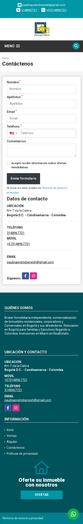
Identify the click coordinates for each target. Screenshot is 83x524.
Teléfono (14, 126)
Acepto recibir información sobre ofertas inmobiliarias (38, 165)
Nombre (14, 82)
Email (12, 112)
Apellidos (15, 97)
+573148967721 (56, 10)
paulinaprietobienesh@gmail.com (30, 262)
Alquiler (12, 441)
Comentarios (16, 141)
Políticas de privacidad (22, 453)
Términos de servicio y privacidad (22, 518)
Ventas (12, 436)
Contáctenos (16, 447)
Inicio (5, 58)
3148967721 (29, 10)
